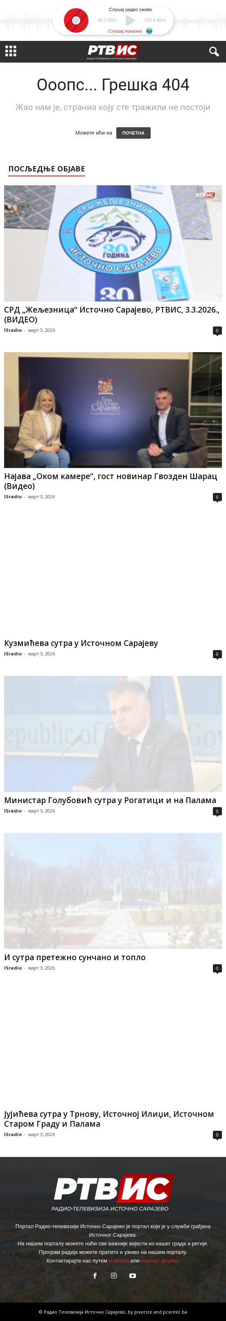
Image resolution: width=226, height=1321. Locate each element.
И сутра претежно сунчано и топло (75, 957)
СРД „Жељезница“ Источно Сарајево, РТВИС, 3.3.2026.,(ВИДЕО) (111, 314)
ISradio (13, 330)
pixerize (144, 1312)
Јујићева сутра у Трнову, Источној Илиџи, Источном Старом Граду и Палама (109, 1119)
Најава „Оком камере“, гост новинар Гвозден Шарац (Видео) (110, 481)
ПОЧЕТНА (133, 133)
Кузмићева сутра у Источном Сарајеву (81, 643)
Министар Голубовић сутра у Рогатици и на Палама (110, 800)
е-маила (118, 1261)
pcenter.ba (175, 1312)
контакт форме (159, 1261)
